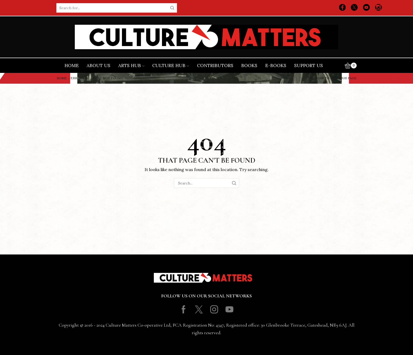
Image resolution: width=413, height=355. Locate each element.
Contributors (215, 65)
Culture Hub (170, 65)
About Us (98, 65)
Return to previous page (333, 78)
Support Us (308, 65)
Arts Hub (131, 65)
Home (72, 65)
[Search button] (172, 7)
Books (249, 65)
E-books (275, 65)
